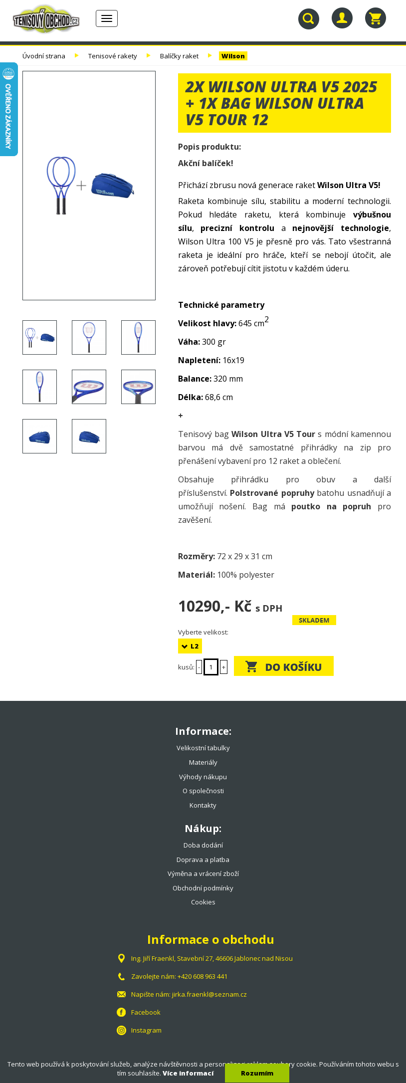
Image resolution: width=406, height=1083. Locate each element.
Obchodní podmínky (203, 887)
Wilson (233, 55)
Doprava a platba (203, 859)
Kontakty (203, 805)
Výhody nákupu (203, 776)
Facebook (146, 1012)
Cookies (203, 901)
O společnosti (203, 790)
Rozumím (257, 1073)
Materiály (203, 762)
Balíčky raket (179, 55)
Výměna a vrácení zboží (203, 873)
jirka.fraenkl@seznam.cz (209, 994)
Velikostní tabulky (203, 747)
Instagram (146, 1030)
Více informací (188, 1073)
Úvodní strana (43, 55)
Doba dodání (203, 845)
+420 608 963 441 (202, 976)
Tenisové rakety (112, 55)
